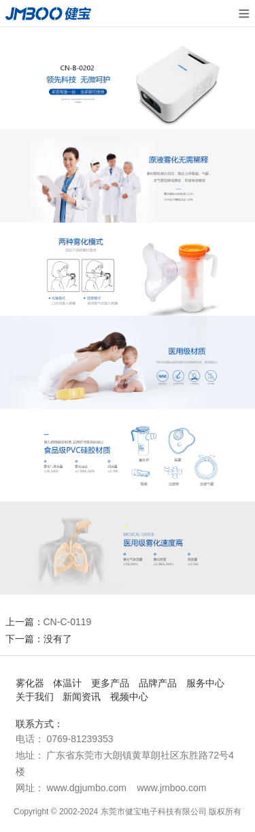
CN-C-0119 (68, 621)
